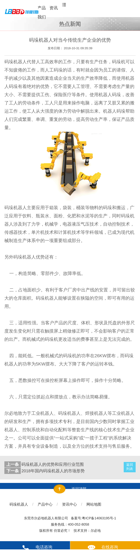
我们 (42, 17)
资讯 (53, 8)
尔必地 (96, 531)
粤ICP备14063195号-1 (99, 518)
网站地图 (93, 504)
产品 (42, 8)
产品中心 (45, 504)
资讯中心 (69, 504)
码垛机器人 (19, 504)
